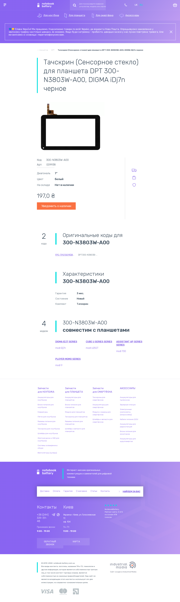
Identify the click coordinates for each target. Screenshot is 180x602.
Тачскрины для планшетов (76, 417)
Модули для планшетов (75, 412)
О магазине (81, 491)
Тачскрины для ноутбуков (49, 429)
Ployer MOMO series (68, 359)
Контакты (105, 491)
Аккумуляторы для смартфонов (100, 406)
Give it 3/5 (111, 505)
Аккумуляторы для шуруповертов (128, 440)
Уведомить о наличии (56, 206)
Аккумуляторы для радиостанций (128, 425)
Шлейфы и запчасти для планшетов (75, 430)
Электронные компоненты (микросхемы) (126, 412)
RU (141, 5)
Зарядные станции (128, 405)
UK (136, 5)
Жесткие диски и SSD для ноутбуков (48, 439)
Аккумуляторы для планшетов (73, 398)
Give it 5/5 (116, 505)
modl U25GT (92, 348)
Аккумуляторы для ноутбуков (45, 398)
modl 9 (58, 365)
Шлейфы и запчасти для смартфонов (102, 420)
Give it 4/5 (113, 505)
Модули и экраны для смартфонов (102, 413)
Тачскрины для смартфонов (99, 398)
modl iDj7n (60, 348)
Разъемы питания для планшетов (74, 422)
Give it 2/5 (108, 505)
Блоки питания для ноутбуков (46, 406)
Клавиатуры (43, 412)
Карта (76, 541)
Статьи (94, 491)
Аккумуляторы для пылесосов (128, 398)
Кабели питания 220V (129, 419)
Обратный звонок (50, 543)
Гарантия (68, 491)
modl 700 (121, 351)
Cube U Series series (99, 341)
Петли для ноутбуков (47, 417)
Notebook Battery (46, 472)
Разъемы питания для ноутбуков (46, 422)
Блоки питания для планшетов (73, 406)
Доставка (44, 491)
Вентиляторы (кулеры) (47, 453)
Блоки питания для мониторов (128, 432)
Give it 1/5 (105, 505)
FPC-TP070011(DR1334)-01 (68, 255)
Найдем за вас (131, 491)
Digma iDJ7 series (66, 341)
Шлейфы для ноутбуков (48, 433)
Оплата (56, 491)
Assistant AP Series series (129, 343)
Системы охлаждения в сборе (47, 446)
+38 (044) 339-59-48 (43, 518)
